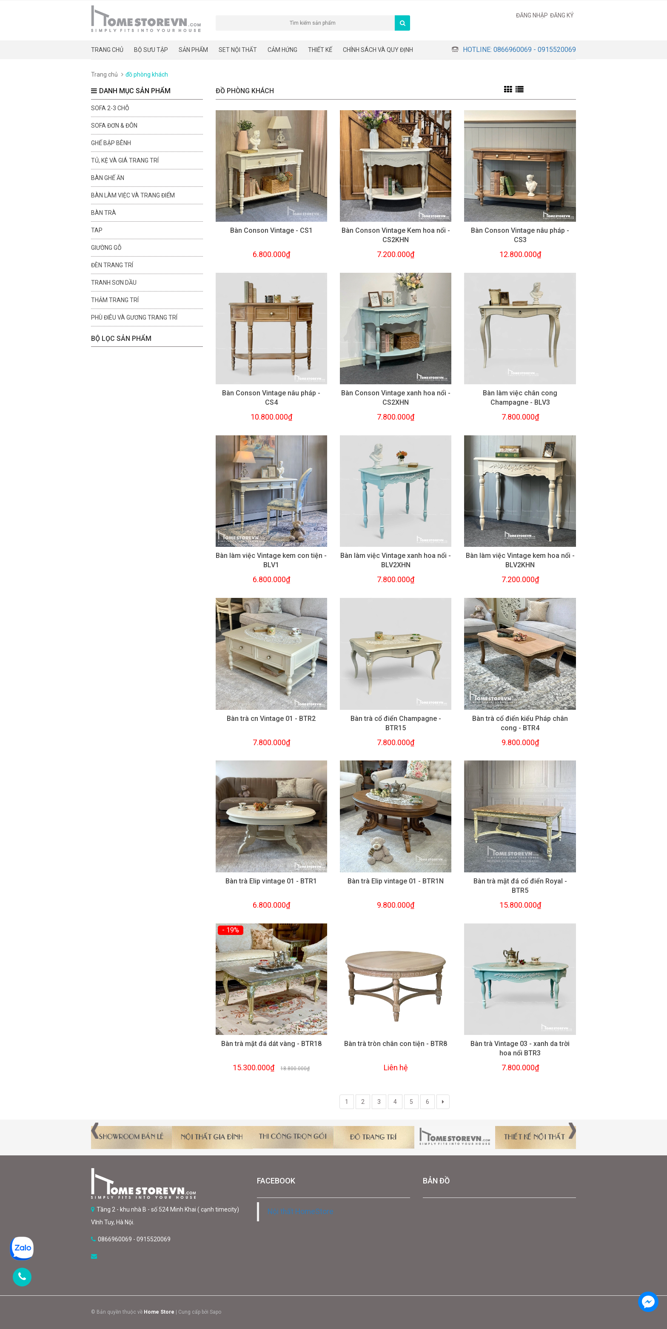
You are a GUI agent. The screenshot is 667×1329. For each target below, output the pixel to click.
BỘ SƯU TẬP (151, 49)
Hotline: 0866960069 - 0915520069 (519, 50)
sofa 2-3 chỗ (110, 108)
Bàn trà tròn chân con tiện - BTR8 (395, 1044)
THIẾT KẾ (320, 49)
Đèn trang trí (112, 265)
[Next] (443, 1102)
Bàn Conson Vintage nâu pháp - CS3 (520, 235)
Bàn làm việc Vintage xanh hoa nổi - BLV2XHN (395, 560)
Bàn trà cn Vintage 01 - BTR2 (271, 719)
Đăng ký (562, 15)
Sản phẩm (193, 49)
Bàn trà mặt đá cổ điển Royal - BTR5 (520, 886)
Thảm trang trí (115, 300)
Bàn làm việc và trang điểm (133, 195)
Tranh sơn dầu (114, 282)
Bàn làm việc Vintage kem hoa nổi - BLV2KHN (520, 560)
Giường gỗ (106, 247)
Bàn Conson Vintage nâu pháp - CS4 (271, 397)
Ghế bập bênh (111, 143)
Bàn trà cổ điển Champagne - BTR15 (396, 723)
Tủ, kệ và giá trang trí (125, 160)
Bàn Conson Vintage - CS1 (271, 230)
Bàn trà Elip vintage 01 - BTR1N (396, 881)
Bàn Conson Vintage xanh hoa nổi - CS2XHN (395, 397)
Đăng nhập (532, 15)
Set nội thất (238, 49)
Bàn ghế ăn (107, 177)
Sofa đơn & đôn (114, 125)
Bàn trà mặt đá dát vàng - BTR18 (271, 1044)
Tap (97, 230)
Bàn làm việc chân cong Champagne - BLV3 (520, 397)
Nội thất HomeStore (301, 1211)
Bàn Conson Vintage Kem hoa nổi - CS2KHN (396, 235)
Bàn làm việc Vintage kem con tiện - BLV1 (271, 560)
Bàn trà (103, 212)
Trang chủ (107, 49)
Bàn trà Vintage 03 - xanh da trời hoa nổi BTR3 (520, 1048)
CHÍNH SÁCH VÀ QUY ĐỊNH (378, 49)
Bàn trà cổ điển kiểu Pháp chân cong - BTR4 (520, 723)
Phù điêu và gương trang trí (134, 317)
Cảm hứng (282, 49)
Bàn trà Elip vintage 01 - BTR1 (271, 881)
